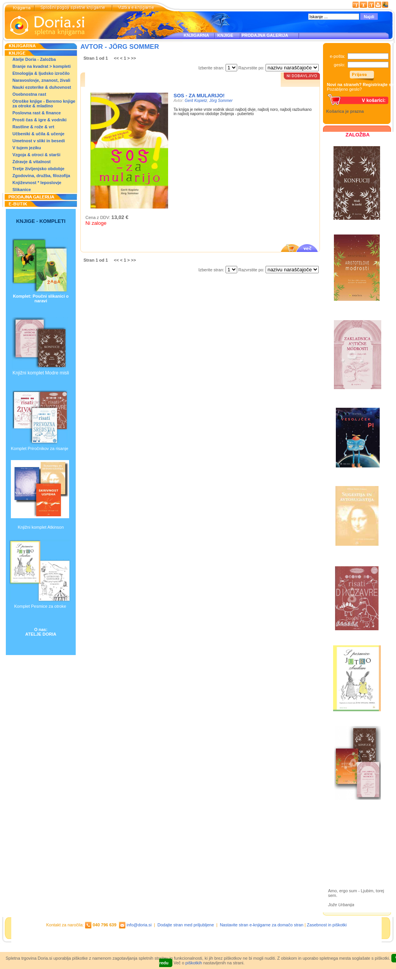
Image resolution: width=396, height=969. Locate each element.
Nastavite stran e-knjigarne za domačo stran (261, 924)
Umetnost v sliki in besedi (38, 140)
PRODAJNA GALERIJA (264, 35)
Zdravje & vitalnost (31, 161)
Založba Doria (350, 825)
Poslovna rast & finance (36, 112)
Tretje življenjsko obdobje (38, 168)
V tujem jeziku (26, 147)
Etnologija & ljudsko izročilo (40, 73)
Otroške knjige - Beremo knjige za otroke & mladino (43, 103)
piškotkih (194, 962)
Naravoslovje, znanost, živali (41, 80)
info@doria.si (139, 924)
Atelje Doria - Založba (34, 59)
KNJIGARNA (196, 35)
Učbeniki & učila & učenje (38, 133)
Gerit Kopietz (196, 100)
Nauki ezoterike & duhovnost (41, 87)
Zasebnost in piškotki (327, 924)
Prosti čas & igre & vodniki (39, 119)
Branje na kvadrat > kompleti (41, 66)
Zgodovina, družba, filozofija (41, 175)
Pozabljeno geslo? (344, 89)
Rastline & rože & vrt (33, 126)
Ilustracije (345, 857)
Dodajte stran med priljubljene (186, 924)
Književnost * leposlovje (36, 182)
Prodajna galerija (354, 849)
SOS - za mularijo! (199, 95)
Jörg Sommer (221, 100)
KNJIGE (224, 35)
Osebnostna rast (29, 94)
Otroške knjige (351, 835)
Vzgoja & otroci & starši (36, 154)
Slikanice (21, 189)
